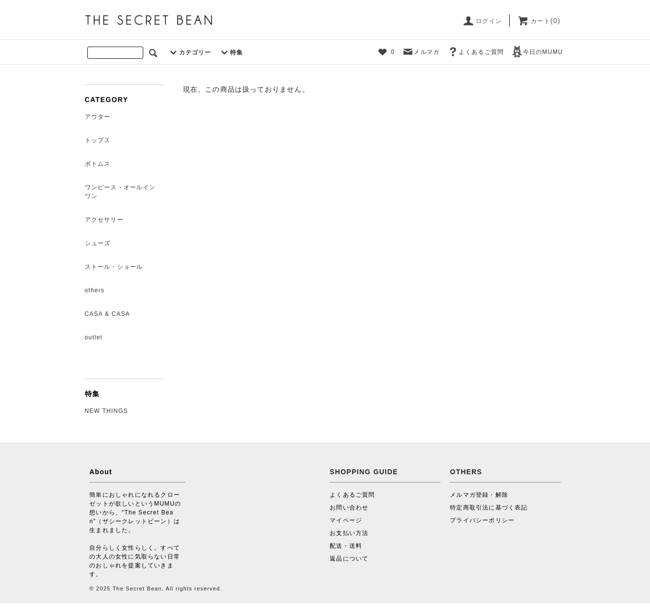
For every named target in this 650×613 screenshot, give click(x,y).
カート (539, 21)
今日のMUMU (537, 52)
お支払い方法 (349, 533)
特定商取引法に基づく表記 (488, 507)
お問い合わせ (349, 507)
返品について (349, 558)
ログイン (482, 21)
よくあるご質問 (475, 52)
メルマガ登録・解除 (479, 494)
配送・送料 (346, 545)
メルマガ (421, 52)
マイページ (346, 520)
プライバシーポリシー (482, 520)
